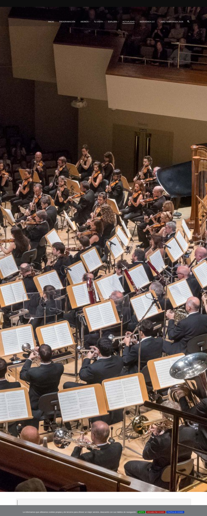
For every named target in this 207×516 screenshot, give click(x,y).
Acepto (141, 512)
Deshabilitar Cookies (155, 512)
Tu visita (98, 22)
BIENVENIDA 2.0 (147, 22)
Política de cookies (175, 512)
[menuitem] (51, 22)
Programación (67, 22)
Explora (112, 22)
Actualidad (128, 22)
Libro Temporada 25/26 (171, 22)
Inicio (51, 22)
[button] (188, 21)
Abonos (84, 22)
